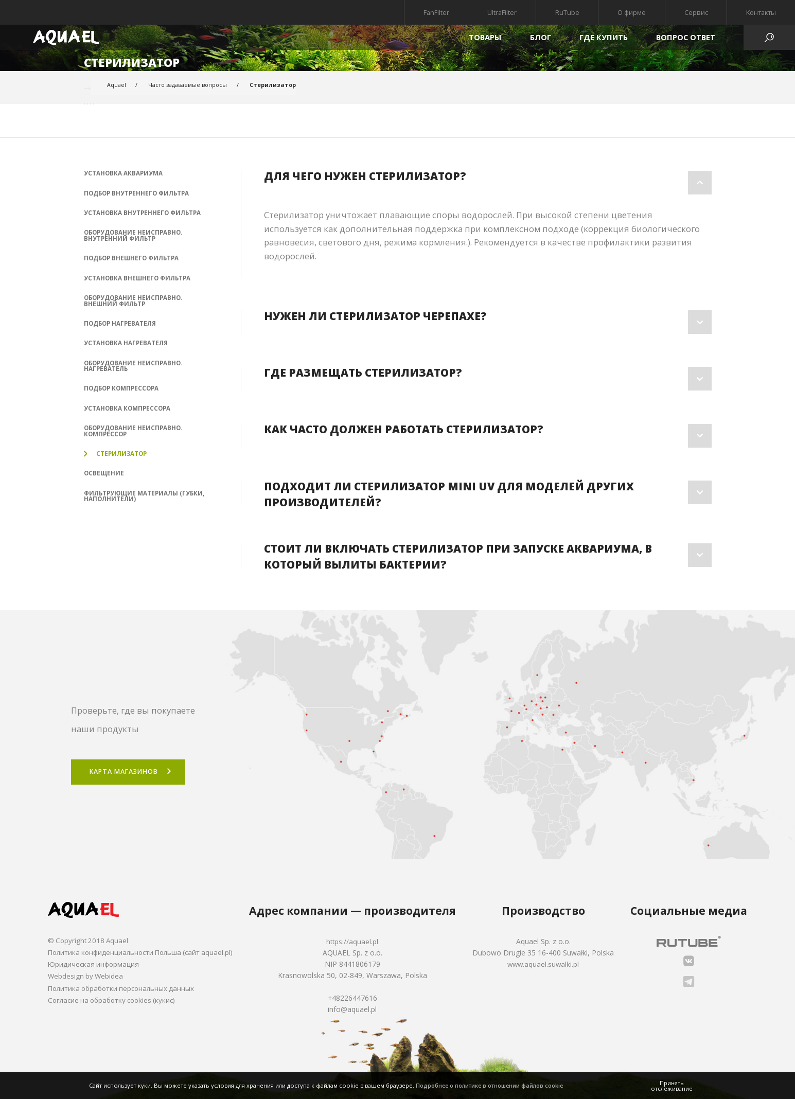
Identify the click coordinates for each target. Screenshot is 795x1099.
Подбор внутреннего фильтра (138, 193)
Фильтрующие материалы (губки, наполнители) (132, 506)
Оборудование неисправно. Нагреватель (134, 371)
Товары (485, 37)
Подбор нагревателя (121, 328)
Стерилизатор (117, 462)
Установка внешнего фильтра (138, 281)
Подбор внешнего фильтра (133, 261)
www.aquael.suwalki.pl (546, 964)
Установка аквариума (123, 173)
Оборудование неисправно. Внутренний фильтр (134, 237)
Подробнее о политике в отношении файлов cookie (492, 1085)
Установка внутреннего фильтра (143, 214)
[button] (487, 182)
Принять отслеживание (672, 1085)
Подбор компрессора (122, 395)
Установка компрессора (128, 415)
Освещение (104, 482)
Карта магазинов (126, 771)
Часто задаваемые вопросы (188, 85)
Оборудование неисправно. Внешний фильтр (134, 304)
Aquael (116, 85)
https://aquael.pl (358, 941)
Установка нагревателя (126, 348)
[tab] (487, 182)
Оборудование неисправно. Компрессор (134, 439)
